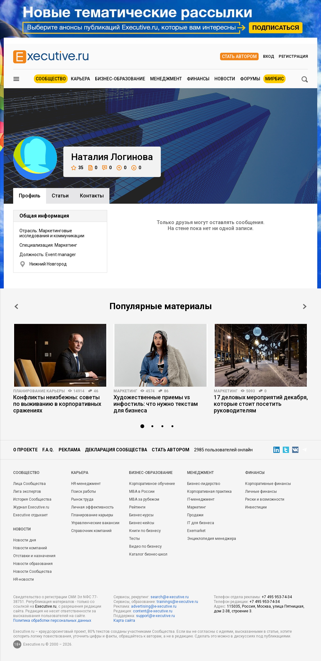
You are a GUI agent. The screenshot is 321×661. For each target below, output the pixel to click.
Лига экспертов (27, 491)
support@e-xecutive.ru (155, 616)
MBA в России (142, 491)
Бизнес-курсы (141, 515)
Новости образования (33, 564)
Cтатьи (60, 196)
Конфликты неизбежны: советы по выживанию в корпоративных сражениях (57, 404)
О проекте (25, 449)
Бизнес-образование (120, 78)
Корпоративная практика (209, 491)
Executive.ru (45, 606)
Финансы (198, 78)
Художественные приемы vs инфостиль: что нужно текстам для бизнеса (155, 404)
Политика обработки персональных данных (52, 620)
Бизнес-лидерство (203, 483)
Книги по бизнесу (145, 531)
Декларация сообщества (116, 449)
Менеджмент (166, 78)
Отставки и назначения (34, 556)
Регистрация (293, 56)
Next (305, 306)
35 (77, 168)
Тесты (134, 538)
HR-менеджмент (86, 483)
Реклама (69, 449)
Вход (268, 56)
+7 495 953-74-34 (277, 597)
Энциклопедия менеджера (211, 538)
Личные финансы (261, 491)
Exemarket (196, 531)
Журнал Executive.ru (31, 507)
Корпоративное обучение (152, 483)
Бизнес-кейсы (141, 523)
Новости (224, 78)
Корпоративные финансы (268, 483)
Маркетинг (125, 391)
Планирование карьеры (39, 391)
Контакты (92, 196)
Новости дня (24, 540)
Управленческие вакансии (95, 523)
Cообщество (26, 472)
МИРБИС (274, 78)
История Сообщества (32, 499)
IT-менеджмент (200, 499)
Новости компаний (30, 548)
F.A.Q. (48, 449)
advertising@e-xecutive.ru (153, 606)
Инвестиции (256, 507)
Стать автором (239, 56)
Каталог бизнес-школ (148, 554)
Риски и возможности (264, 499)
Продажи (195, 515)
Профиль (29, 196)
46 (96, 391)
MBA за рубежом (144, 499)
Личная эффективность (92, 507)
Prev (16, 306)
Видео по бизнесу (145, 546)
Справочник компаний (91, 531)
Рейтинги (137, 507)
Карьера (80, 78)
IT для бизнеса (200, 523)
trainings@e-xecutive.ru (177, 601)
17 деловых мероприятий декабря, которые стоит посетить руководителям (261, 404)
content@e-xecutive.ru (152, 611)
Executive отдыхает (30, 515)
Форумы (250, 78)
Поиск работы (83, 491)
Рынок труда (82, 499)
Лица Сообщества (29, 483)
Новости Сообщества (32, 571)
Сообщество (51, 78)
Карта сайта (124, 620)
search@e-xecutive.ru (169, 597)
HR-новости (23, 579)
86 (166, 391)
